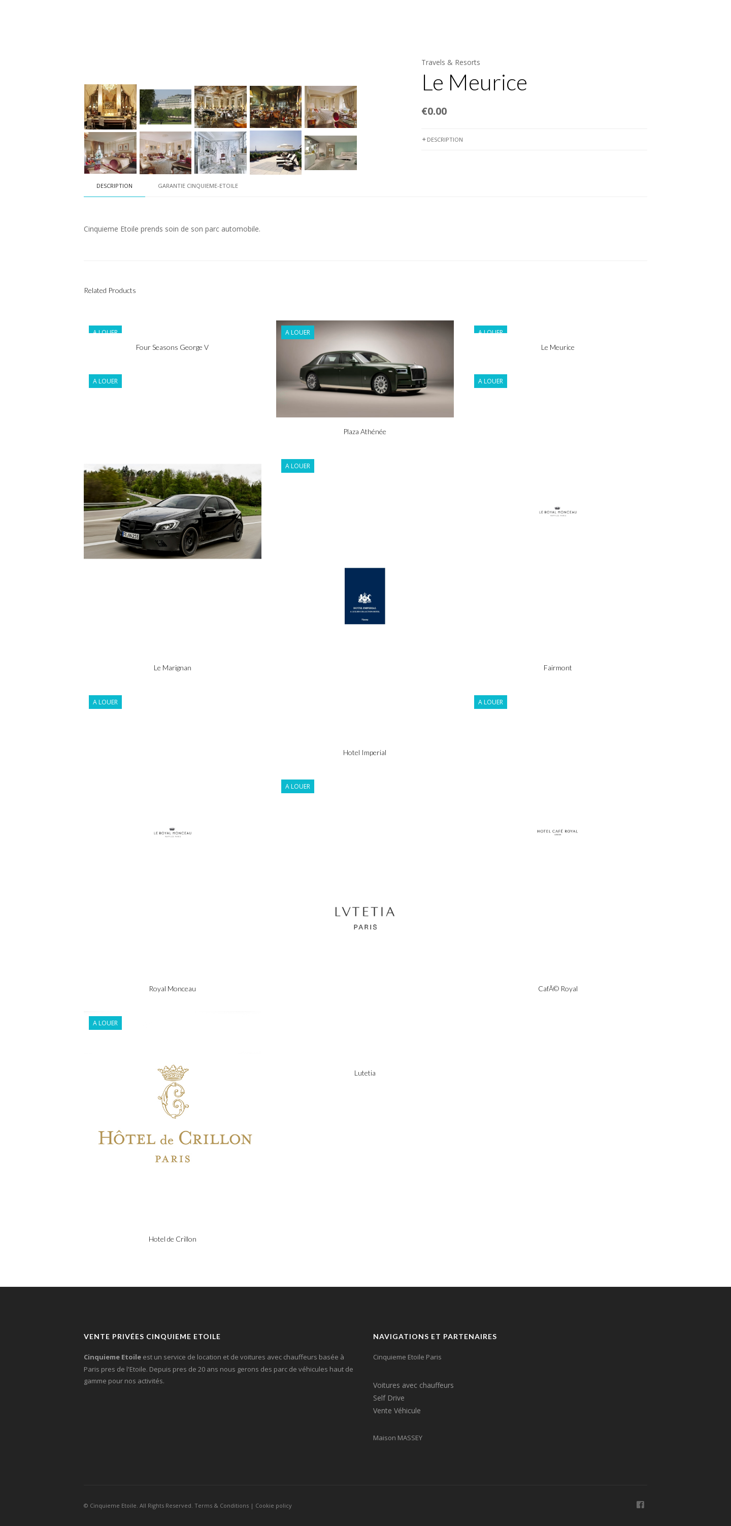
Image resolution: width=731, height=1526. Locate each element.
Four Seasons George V (172, 347)
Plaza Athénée (364, 431)
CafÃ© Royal (558, 988)
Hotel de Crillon (172, 1239)
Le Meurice (558, 347)
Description (442, 139)
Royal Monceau (172, 988)
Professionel (526, 20)
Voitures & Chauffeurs (273, 20)
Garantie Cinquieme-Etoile (198, 185)
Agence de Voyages (454, 20)
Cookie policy (273, 1505)
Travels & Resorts (450, 62)
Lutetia (365, 1072)
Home (207, 20)
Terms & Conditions (221, 1505)
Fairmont (558, 667)
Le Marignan (172, 667)
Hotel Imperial (364, 752)
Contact (582, 20)
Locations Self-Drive (367, 20)
